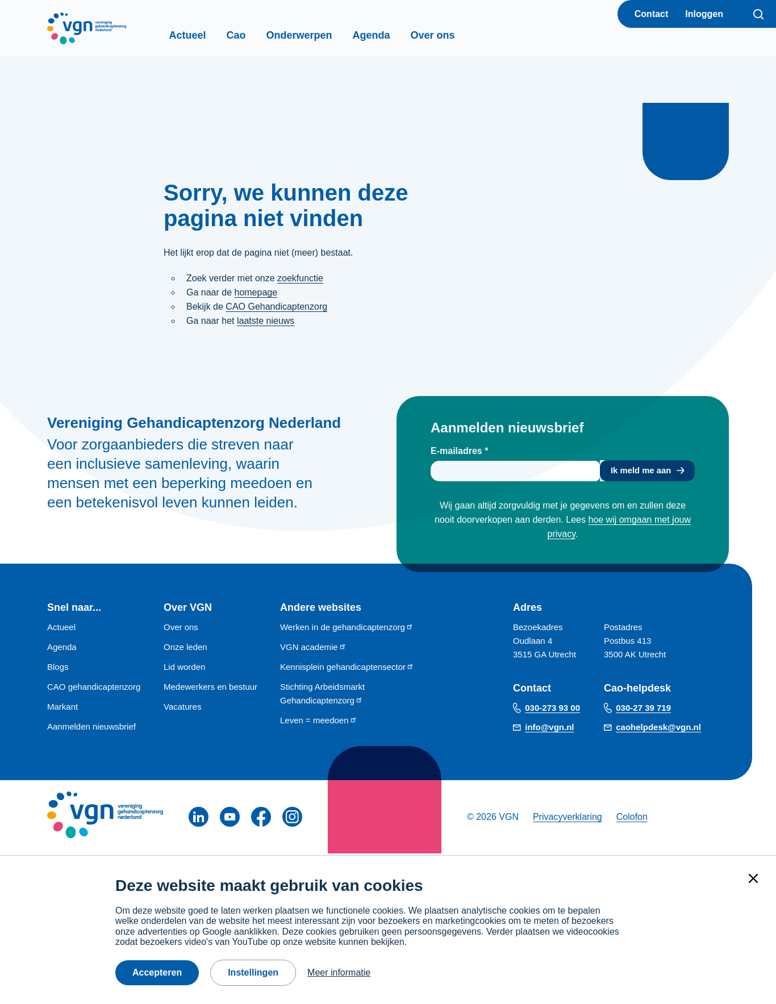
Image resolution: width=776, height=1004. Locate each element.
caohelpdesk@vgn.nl (658, 729)
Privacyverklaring (567, 818)
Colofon (632, 818)
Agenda (391, 35)
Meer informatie (338, 972)
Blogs (58, 668)
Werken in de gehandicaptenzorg (347, 629)
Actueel (207, 35)
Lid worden (184, 668)
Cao (255, 35)
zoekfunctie (300, 278)
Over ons (452, 35)
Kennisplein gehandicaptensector (347, 668)
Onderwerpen (319, 35)
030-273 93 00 (552, 710)
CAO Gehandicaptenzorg (276, 306)
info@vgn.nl (549, 729)
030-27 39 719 (643, 710)
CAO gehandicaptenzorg (93, 688)
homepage (255, 292)
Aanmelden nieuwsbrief (91, 728)
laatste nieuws (265, 321)
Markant (62, 708)
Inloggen (704, 14)
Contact (652, 14)
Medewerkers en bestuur (210, 688)
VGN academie (313, 648)
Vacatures (182, 708)
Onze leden (185, 648)
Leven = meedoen (318, 722)
